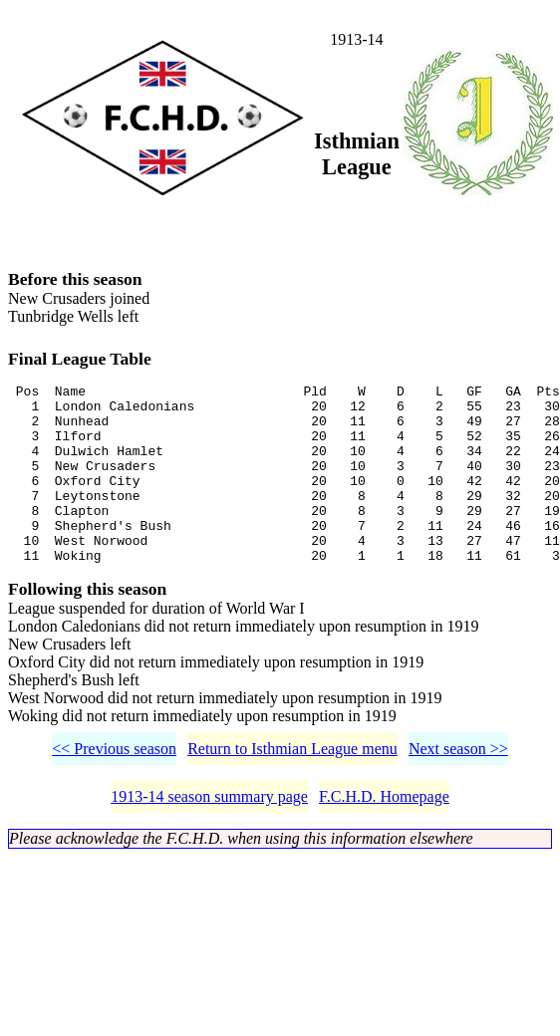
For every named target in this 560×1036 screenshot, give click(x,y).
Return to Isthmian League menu (292, 790)
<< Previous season (114, 790)
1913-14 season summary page (209, 838)
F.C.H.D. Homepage (384, 838)
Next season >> (458, 790)
